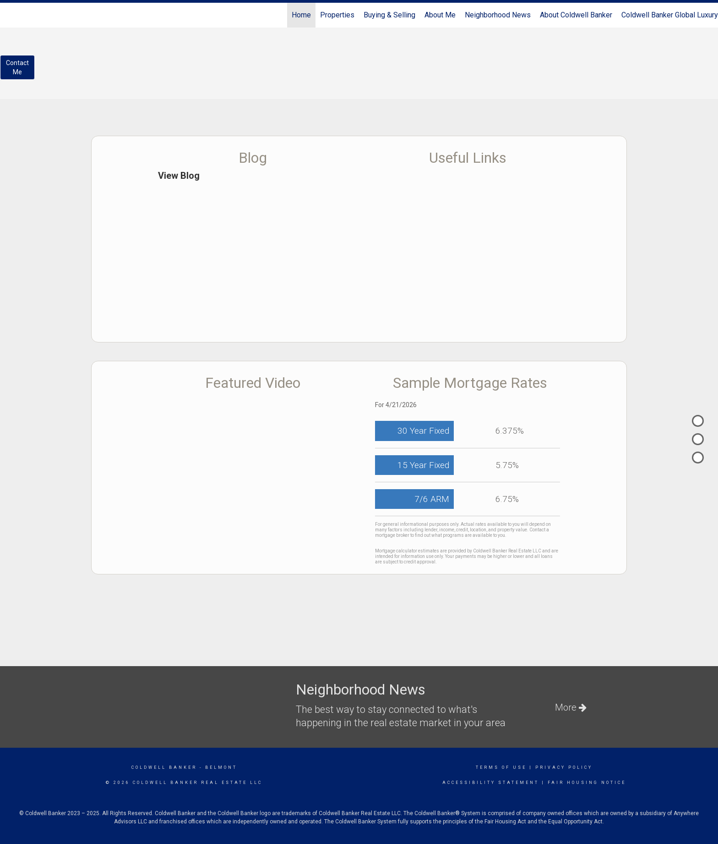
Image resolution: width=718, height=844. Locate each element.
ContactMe (17, 67)
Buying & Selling (389, 15)
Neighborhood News (498, 15)
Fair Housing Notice (587, 782)
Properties (337, 15)
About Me (440, 15)
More (571, 707)
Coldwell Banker (164, 767)
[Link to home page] (11, 15)
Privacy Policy (564, 767)
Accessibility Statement (490, 782)
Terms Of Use (501, 767)
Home (301, 15)
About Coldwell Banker (576, 15)
